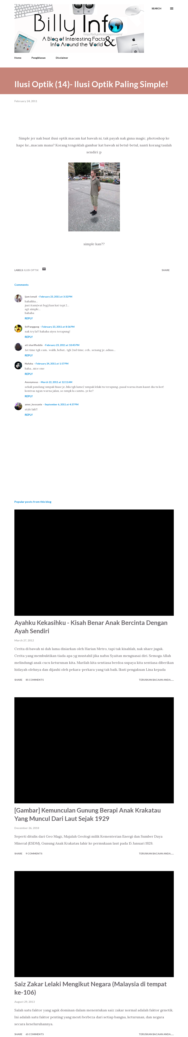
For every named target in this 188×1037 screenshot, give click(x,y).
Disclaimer (62, 57)
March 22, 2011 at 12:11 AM (56, 382)
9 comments (34, 853)
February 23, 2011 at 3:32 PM (56, 296)
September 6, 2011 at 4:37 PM (61, 404)
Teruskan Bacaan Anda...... (156, 679)
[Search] (156, 8)
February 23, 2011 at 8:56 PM (58, 326)
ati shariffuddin (34, 345)
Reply (29, 318)
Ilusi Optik (31, 270)
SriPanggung (32, 326)
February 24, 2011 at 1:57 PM (52, 363)
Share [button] (166, 270)
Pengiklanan (39, 57)
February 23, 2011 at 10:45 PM (62, 345)
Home (17, 57)
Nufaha (29, 363)
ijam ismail (31, 296)
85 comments (35, 679)
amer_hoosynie (33, 404)
